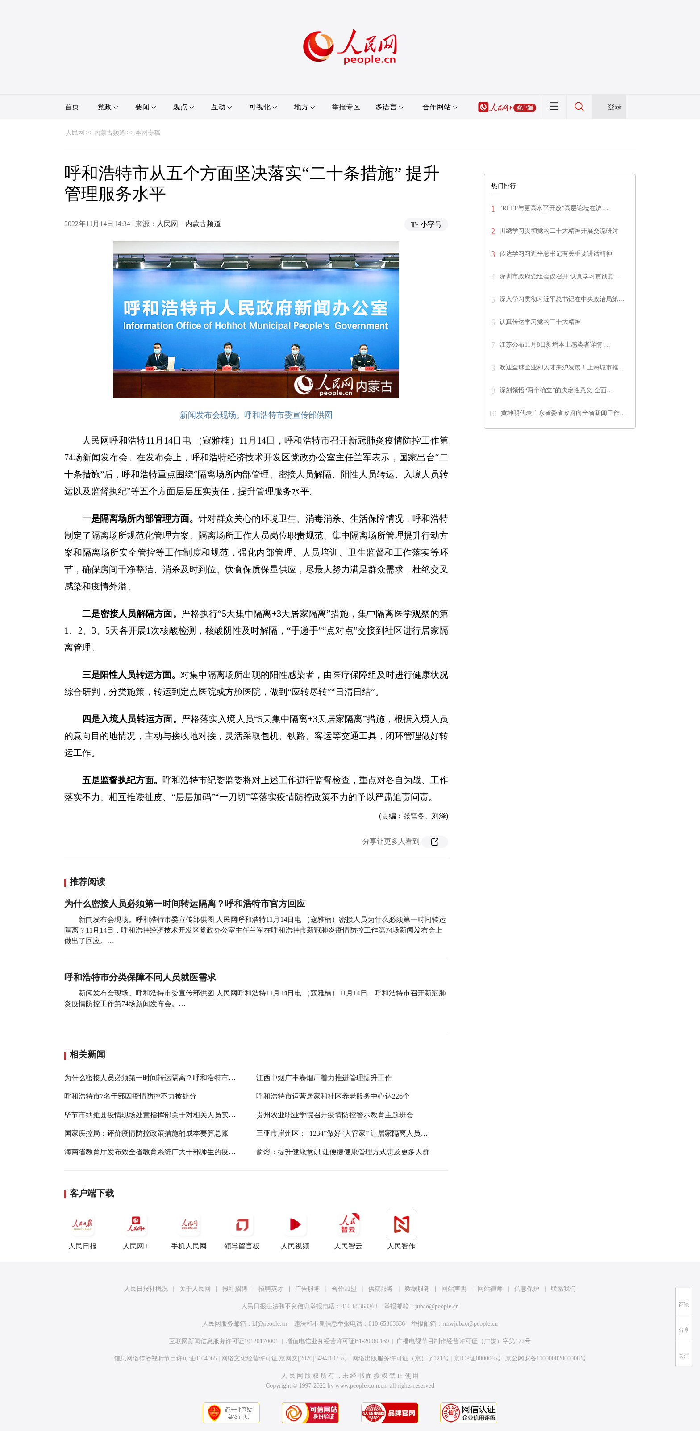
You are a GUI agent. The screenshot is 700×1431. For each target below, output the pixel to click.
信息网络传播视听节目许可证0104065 (165, 1358)
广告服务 (307, 1289)
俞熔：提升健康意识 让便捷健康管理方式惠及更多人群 (342, 1152)
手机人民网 (189, 1229)
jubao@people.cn (437, 1306)
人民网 (75, 132)
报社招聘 (234, 1289)
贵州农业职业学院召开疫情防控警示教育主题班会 (334, 1115)
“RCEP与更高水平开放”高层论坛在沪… (554, 208)
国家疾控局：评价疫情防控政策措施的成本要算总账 (146, 1133)
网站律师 (490, 1289)
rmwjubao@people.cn (470, 1323)
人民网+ (135, 1229)
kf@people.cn (270, 1323)
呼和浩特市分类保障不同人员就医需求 (140, 977)
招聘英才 (270, 1289)
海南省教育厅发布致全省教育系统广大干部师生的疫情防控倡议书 (167, 1152)
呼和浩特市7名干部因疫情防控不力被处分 (130, 1096)
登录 (615, 107)
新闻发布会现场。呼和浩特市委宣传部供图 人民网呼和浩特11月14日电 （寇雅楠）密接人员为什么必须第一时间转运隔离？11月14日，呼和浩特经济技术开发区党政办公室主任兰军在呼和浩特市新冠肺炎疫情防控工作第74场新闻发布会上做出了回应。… (255, 930)
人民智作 (401, 1229)
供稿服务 (380, 1289)
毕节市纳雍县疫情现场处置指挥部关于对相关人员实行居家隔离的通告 (175, 1115)
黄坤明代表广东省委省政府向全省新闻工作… (563, 413)
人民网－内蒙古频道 (189, 224)
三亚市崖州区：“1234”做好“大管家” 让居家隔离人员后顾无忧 (352, 1133)
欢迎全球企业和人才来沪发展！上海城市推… (562, 367)
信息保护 (526, 1289)
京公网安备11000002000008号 (545, 1358)
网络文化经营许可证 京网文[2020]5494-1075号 (284, 1358)
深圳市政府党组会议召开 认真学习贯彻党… (560, 276)
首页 (72, 107)
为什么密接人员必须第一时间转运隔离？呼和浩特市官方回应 (184, 903)
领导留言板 (242, 1229)
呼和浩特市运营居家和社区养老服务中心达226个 (333, 1096)
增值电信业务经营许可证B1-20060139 (337, 1341)
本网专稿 (147, 132)
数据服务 (417, 1289)
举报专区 (346, 107)
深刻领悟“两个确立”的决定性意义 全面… (556, 390)
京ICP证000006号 (477, 1358)
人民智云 (348, 1229)
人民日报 (82, 1229)
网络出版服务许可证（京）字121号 (400, 1358)
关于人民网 (195, 1289)
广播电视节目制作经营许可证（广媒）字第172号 (463, 1341)
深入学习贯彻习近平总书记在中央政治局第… (562, 299)
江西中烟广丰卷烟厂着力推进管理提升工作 (324, 1078)
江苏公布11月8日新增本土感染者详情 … (555, 344)
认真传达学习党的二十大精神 (540, 322)
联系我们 (563, 1289)
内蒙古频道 (109, 132)
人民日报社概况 (146, 1289)
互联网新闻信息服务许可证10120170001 (224, 1341)
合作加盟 (344, 1289)
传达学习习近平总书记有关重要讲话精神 (556, 253)
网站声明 (454, 1289)
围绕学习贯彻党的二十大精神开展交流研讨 (559, 231)
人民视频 (295, 1229)
